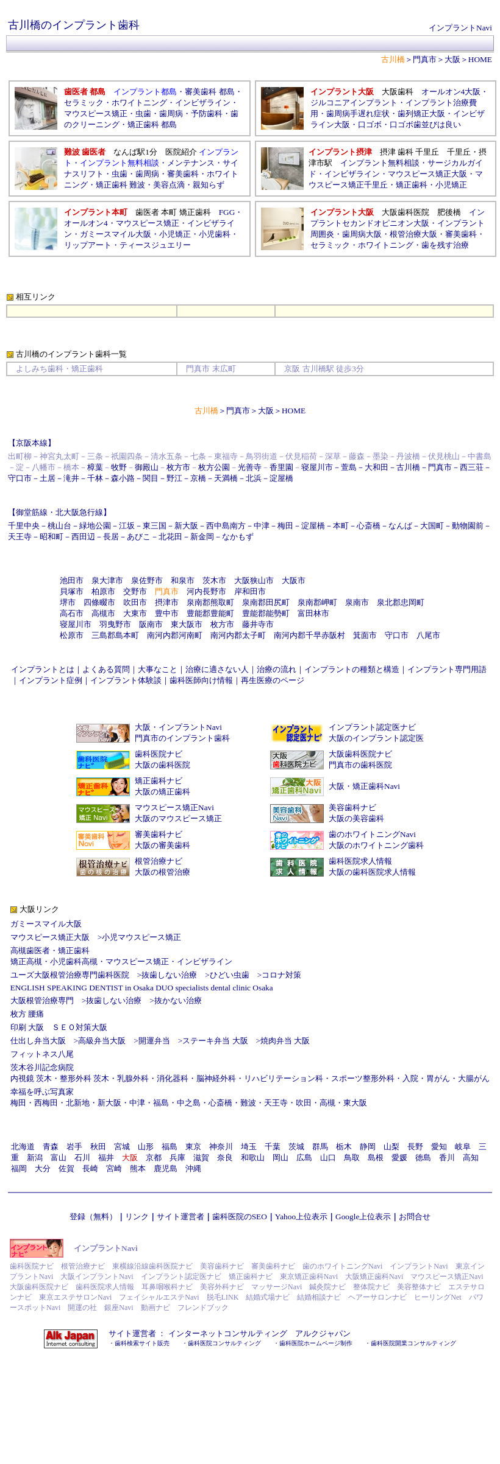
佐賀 (66, 1168)
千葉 (272, 1146)
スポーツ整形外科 (363, 1078)
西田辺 (83, 536)
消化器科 (172, 1078)
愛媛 (399, 1157)
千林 (95, 478)
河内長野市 (206, 591)
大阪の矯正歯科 (162, 791)
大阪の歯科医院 (162, 764)
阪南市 (151, 624)
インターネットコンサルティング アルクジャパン (259, 1333)
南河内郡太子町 (238, 635)
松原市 (72, 635)
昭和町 (51, 536)
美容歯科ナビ (352, 807)
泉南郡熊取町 (210, 602)
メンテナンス (191, 162)
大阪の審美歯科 (162, 845)
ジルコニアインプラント (354, 102)
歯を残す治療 (445, 245)
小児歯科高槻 (74, 961)
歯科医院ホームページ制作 (315, 1343)
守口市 (20, 478)
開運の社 (82, 1307)
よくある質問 (106, 669)
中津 (262, 525)
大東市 (135, 613)
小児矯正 (451, 184)
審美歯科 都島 (209, 91)
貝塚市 (72, 591)
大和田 (376, 467)
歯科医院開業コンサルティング (413, 1343)
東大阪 (355, 1102)
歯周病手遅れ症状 (358, 113)
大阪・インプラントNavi (178, 727)
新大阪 (186, 525)
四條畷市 (99, 602)
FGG (227, 212)
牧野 (119, 467)
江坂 (127, 525)
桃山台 (59, 525)
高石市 (72, 613)
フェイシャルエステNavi (159, 1297)
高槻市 (103, 613)
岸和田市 (250, 591)
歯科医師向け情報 (201, 680)
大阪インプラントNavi (96, 1276)
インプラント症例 (50, 680)
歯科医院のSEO (239, 1216)
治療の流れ (276, 669)
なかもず (238, 536)
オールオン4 (86, 223)
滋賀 (201, 1157)
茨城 (296, 1146)
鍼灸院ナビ (327, 1287)
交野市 (135, 591)
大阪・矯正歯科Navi (364, 786)
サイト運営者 (180, 1216)
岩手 (74, 1146)
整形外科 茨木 (84, 1078)
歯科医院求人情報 (360, 861)
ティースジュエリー (155, 245)
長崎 (90, 1168)
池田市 (72, 580)
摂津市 (167, 602)
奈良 (225, 1157)
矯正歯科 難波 (120, 184)
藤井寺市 (258, 624)
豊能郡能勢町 (266, 613)
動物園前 (468, 525)
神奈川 (221, 1146)
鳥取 (352, 1157)
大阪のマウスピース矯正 (178, 818)
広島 (304, 1157)
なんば (400, 525)
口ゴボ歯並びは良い (425, 124)
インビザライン (202, 102)
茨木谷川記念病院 (42, 1067)
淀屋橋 (281, 478)
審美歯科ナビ (158, 834)
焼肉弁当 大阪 (285, 1040)
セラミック (84, 102)
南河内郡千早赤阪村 (309, 635)
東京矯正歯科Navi (309, 1276)
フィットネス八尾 (42, 1054)
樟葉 (95, 467)
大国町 (432, 525)
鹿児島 (165, 1168)
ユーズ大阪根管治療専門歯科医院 (69, 974)
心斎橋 (368, 525)
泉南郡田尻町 (266, 602)
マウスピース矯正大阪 (427, 173)
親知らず (208, 184)
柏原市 (103, 591)
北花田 (170, 536)
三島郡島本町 (115, 635)
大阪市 (293, 580)
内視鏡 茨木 (31, 1078)
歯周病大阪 (362, 234)
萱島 (349, 467)
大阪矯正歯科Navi (374, 1276)
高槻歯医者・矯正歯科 (50, 950)
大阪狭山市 (254, 580)
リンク (137, 1216)
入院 (410, 1078)
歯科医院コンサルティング (224, 1343)
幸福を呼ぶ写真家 (42, 1091)
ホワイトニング (139, 102)
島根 (376, 1157)
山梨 (391, 1146)
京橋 (198, 478)
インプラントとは (42, 669)
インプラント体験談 (126, 680)
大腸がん (474, 1078)
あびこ (139, 536)
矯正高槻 (26, 961)
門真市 (425, 59)
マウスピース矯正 (95, 113)
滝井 (71, 478)
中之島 (189, 1102)
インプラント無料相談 (380, 162)
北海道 (23, 1146)
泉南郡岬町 (317, 602)
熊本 (138, 1168)
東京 (193, 1146)
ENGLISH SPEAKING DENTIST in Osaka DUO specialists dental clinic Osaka (141, 987)
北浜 (254, 478)
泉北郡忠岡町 (400, 602)
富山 (58, 1157)
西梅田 (46, 1102)
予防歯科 (207, 113)
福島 (161, 1102)
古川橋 (408, 467)
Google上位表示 (363, 1216)
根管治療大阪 (413, 234)
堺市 (68, 602)
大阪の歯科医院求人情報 (372, 872)
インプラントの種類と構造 (351, 669)
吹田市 (135, 602)
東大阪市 (186, 624)
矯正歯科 (411, 184)
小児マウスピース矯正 (141, 937)
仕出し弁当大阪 (38, 1040)
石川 (82, 1157)
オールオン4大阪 (451, 91)
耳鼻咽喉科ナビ (167, 1287)
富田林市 (313, 613)
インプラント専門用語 (447, 669)
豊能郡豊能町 (210, 613)
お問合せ (414, 1216)
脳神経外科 (216, 1078)
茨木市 (214, 580)
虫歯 (143, 113)
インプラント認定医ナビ (372, 727)
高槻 (327, 1102)
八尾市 (428, 635)
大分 (43, 1168)
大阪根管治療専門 (42, 1000)
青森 (51, 1146)
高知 (471, 1157)
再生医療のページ (272, 680)
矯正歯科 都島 (152, 124)
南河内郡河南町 (174, 635)
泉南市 (357, 602)
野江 (174, 478)
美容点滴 (169, 184)
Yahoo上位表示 (301, 1216)
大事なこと (157, 669)
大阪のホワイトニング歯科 (376, 845)
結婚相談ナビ (319, 1297)
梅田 (285, 525)
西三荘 (472, 467)
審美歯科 (183, 173)
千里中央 (24, 525)
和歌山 (253, 1157)
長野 (415, 1146)
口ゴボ (370, 124)
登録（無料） (93, 1216)
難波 (248, 1102)
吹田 (304, 1102)
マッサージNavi (276, 1287)
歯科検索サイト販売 (142, 1343)
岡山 (280, 1157)
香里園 (281, 467)
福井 (106, 1157)
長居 (111, 536)
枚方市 (178, 467)
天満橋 (226, 478)
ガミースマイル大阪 (46, 923)
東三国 (154, 525)
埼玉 (249, 1146)
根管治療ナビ (158, 861)
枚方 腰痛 (27, 1013)
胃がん (438, 1078)
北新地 (78, 1102)
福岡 (19, 1168)
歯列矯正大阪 (421, 113)
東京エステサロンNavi (75, 1297)
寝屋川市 (317, 467)
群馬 (320, 1146)
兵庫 (177, 1157)
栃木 (344, 1146)
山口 (328, 1157)
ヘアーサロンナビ (377, 1297)
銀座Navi (118, 1307)
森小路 (123, 478)
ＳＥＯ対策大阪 (79, 1027)
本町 (341, 525)
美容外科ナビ (222, 1287)
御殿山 (147, 467)
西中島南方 (226, 525)
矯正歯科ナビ (158, 780)
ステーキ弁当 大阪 (215, 1040)
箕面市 (365, 635)
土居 (47, 478)
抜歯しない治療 (169, 974)
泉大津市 (107, 580)
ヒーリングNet (437, 1297)
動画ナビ (155, 1307)
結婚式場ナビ (268, 1297)
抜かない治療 (178, 1000)
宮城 (122, 1146)
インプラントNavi (460, 27)
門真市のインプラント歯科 (182, 738)
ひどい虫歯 (229, 974)
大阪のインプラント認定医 (376, 738)
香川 (447, 1157)
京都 (154, 1157)
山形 (146, 1146)
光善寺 (250, 467)
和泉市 (183, 580)
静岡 (368, 1146)
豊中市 (167, 613)
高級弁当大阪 (102, 1040)
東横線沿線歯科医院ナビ (152, 1266)
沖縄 (193, 1168)
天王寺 (20, 536)
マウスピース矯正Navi (174, 807)
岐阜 (463, 1146)
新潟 (35, 1157)
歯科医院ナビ (158, 753)
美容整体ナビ (419, 1287)
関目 (151, 478)
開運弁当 (154, 1040)
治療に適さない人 (217, 669)
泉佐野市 (147, 580)
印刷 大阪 (27, 1027)
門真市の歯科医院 (360, 764)
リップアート (88, 245)
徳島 (423, 1157)
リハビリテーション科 (283, 1078)
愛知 (439, 1146)
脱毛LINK (223, 1297)
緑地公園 (95, 525)
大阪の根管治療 (162, 872)
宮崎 (114, 1168)
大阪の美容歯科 (356, 818)
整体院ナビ (371, 1287)
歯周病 (171, 113)
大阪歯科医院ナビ (360, 753)
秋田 (98, 1146)
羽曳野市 (115, 624)
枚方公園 (214, 467)
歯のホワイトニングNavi (372, 834)
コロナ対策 (281, 974)
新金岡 (202, 536)
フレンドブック (203, 1307)
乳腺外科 (133, 1078)
